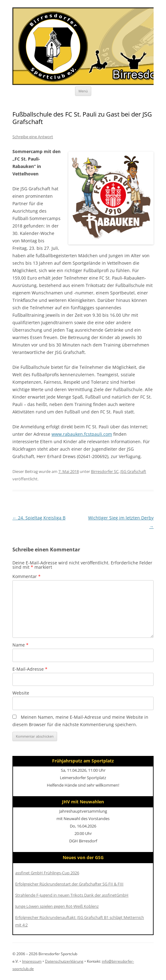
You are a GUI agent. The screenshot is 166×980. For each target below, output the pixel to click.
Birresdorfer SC (105, 471)
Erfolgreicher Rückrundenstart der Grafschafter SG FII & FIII (69, 884)
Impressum (32, 961)
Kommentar (26, 576)
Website (20, 693)
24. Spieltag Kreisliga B (38, 518)
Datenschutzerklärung (64, 961)
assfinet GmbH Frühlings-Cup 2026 (47, 873)
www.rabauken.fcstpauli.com (82, 434)
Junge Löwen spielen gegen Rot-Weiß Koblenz (57, 906)
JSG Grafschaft (133, 471)
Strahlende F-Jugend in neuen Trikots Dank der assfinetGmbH (71, 895)
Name (20, 645)
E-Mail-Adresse (29, 669)
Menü (83, 91)
